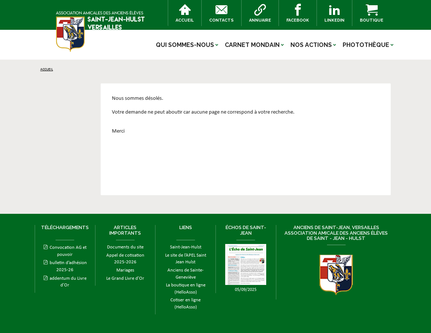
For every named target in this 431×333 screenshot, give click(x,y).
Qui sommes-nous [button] (185, 44)
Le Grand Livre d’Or (125, 278)
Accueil (185, 13)
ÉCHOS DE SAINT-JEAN (246, 230)
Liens (185, 227)
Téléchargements (65, 227)
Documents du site (125, 247)
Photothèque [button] (366, 44)
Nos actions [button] (311, 44)
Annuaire (260, 13)
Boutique (371, 13)
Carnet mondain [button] (252, 44)
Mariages (125, 270)
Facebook (297, 13)
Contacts (221, 13)
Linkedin (334, 13)
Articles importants (125, 230)
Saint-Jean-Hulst (185, 247)
